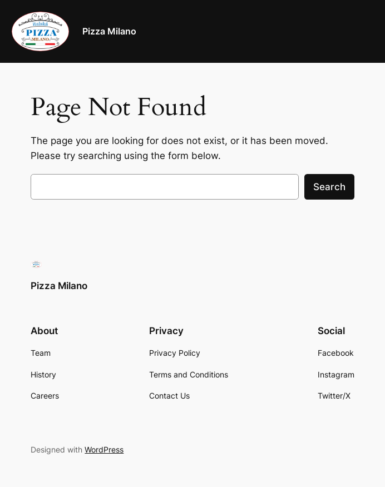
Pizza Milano (109, 31)
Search (329, 186)
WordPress (104, 449)
